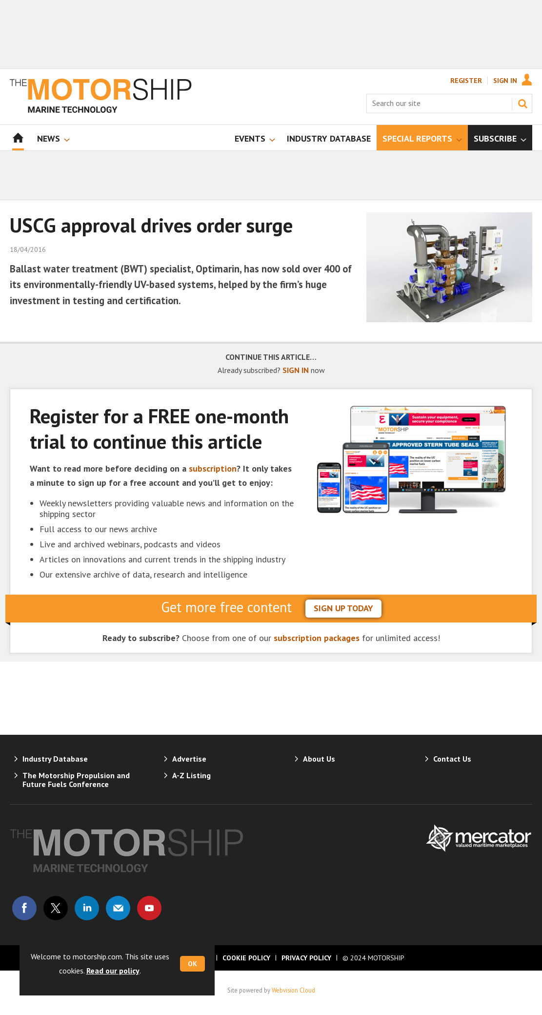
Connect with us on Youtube (149, 908)
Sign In (505, 80)
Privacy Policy (306, 957)
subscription (213, 468)
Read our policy (113, 970)
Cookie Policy (246, 957)
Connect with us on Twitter (55, 908)
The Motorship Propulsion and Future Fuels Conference (76, 779)
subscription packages (317, 637)
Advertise (189, 759)
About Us (319, 759)
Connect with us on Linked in (87, 908)
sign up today (343, 608)
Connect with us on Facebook (24, 908)
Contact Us (452, 759)
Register (466, 80)
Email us (118, 908)
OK (192, 963)
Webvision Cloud (293, 990)
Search (522, 103)
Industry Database (55, 759)
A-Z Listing (191, 775)
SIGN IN (295, 370)
